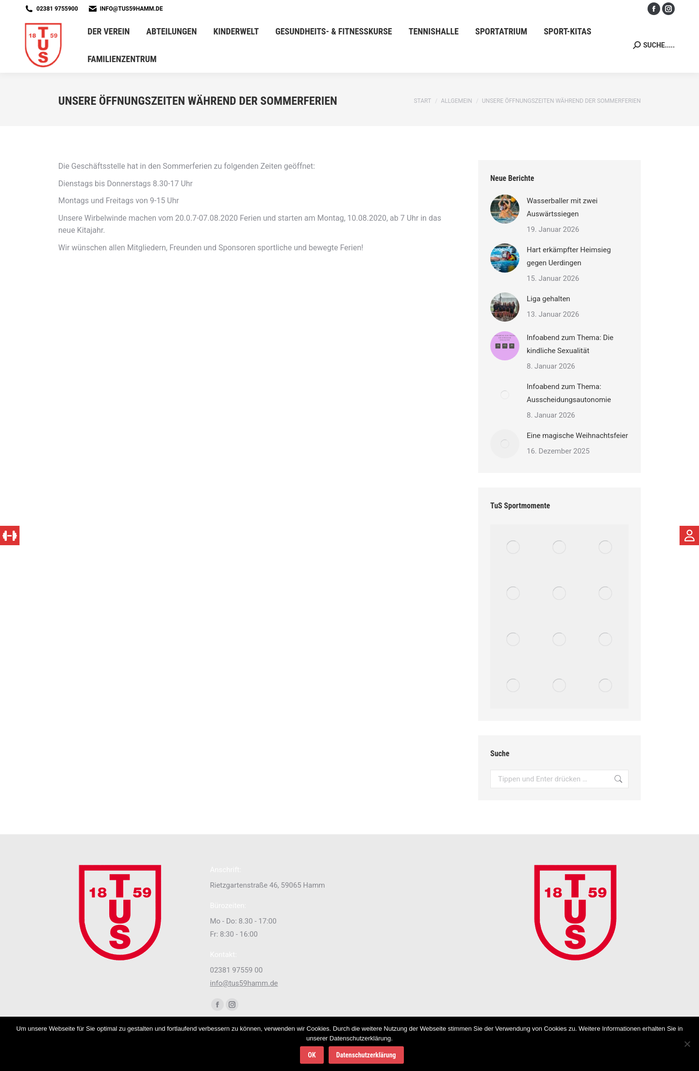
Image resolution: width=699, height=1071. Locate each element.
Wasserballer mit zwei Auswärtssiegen (562, 207)
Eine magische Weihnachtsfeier (577, 435)
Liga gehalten (548, 298)
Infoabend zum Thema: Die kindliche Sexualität (570, 344)
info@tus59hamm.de (131, 8)
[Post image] (504, 209)
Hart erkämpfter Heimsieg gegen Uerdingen (569, 256)
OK (312, 1055)
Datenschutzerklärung (366, 1055)
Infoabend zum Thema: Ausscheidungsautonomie (569, 393)
